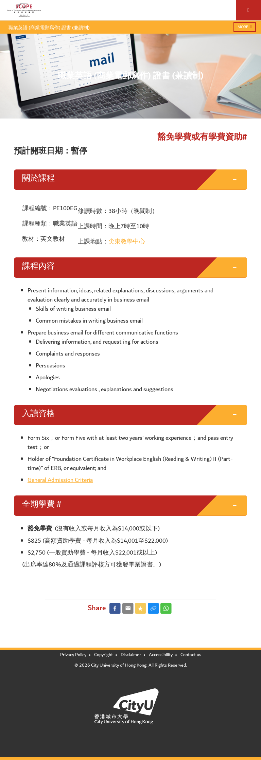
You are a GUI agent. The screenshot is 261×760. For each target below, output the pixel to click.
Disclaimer (131, 654)
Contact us (190, 654)
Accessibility (161, 654)
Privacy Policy (73, 654)
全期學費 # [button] (41, 504)
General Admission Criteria (60, 480)
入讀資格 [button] (38, 413)
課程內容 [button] (38, 266)
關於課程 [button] (38, 178)
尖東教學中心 (126, 242)
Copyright (103, 654)
